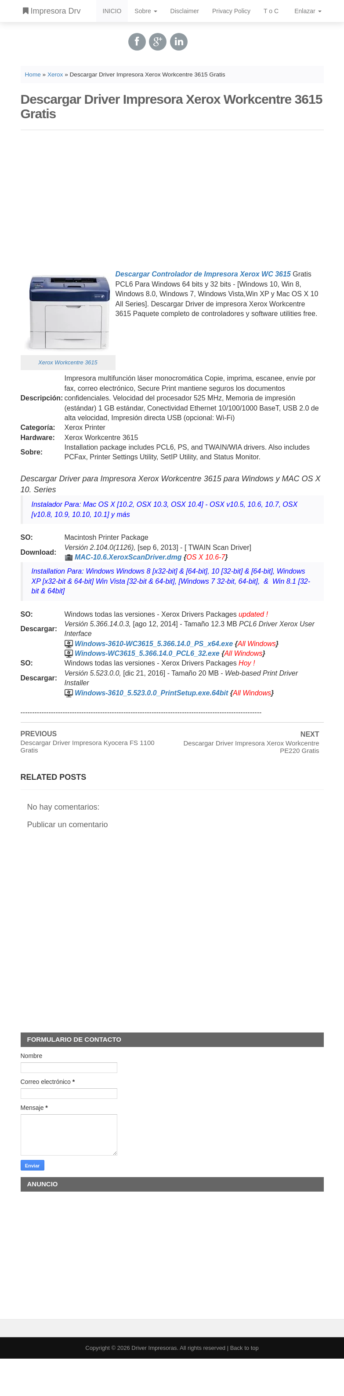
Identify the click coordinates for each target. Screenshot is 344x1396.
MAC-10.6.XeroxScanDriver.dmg (128, 557)
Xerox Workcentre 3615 (67, 362)
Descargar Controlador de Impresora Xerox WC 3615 (203, 274)
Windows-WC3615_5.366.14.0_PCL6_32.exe (147, 653)
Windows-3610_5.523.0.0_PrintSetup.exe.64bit (151, 693)
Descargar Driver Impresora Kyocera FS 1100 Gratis (88, 746)
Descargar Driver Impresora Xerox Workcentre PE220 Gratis (251, 746)
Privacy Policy (231, 11)
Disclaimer (184, 11)
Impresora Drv (52, 11)
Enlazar (307, 11)
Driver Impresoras (154, 1348)
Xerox (55, 74)
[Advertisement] (172, 198)
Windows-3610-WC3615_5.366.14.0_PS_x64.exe (154, 643)
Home (33, 74)
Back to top (244, 1348)
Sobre (145, 11)
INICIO (112, 11)
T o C (271, 11)
